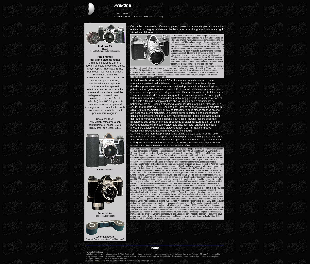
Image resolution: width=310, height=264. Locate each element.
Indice (155, 248)
